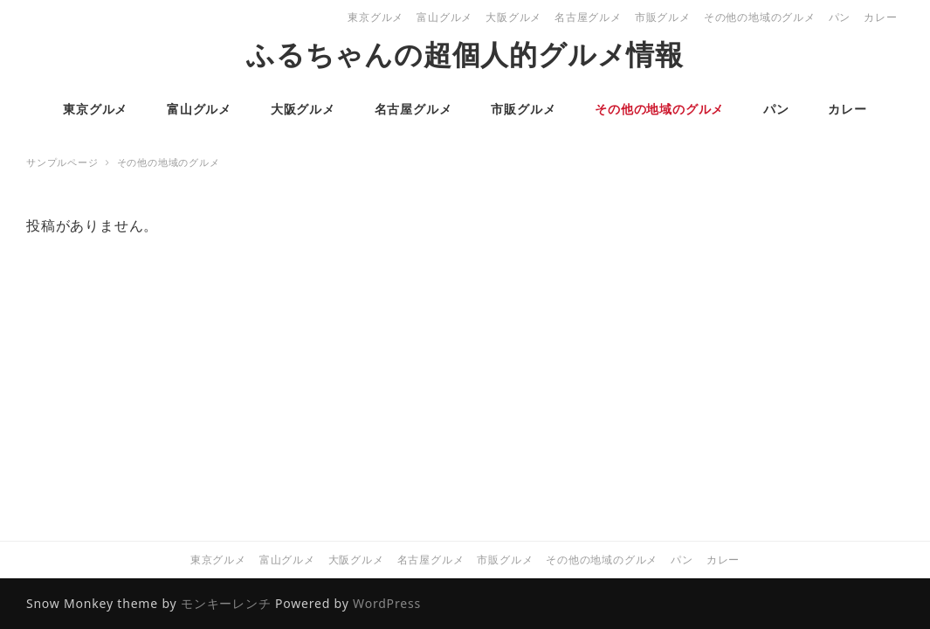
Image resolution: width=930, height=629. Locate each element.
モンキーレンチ (226, 603)
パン (840, 17)
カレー (880, 17)
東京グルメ (375, 17)
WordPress (387, 603)
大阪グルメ (513, 17)
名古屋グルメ (588, 17)
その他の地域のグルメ (760, 17)
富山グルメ (444, 17)
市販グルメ (663, 17)
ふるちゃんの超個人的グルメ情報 (465, 54)
